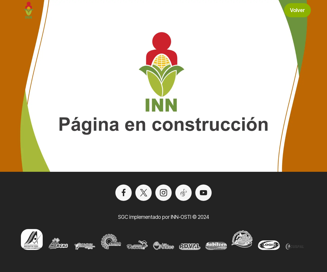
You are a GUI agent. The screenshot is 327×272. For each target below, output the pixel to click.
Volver (297, 10)
